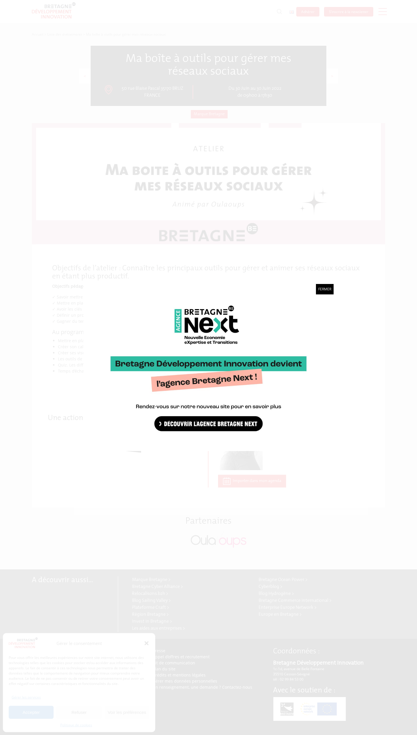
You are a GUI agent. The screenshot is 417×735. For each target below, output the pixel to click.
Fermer (324, 289)
